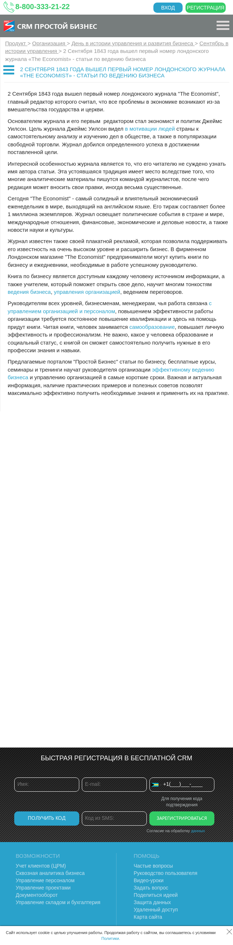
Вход (168, 8)
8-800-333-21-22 (42, 7)
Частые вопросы (153, 866)
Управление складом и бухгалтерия (58, 902)
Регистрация (206, 8)
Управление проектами (43, 888)
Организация (49, 43)
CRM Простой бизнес (57, 26)
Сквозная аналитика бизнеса (50, 873)
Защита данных (152, 902)
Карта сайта (148, 917)
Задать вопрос (151, 888)
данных (198, 831)
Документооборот (37, 895)
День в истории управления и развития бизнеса (133, 43)
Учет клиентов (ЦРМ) (41, 866)
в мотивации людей (150, 129)
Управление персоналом (45, 880)
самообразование (152, 327)
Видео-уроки (149, 880)
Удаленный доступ (156, 910)
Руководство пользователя (165, 873)
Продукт (16, 43)
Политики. (111, 938)
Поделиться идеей (156, 895)
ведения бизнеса (29, 292)
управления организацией (87, 292)
